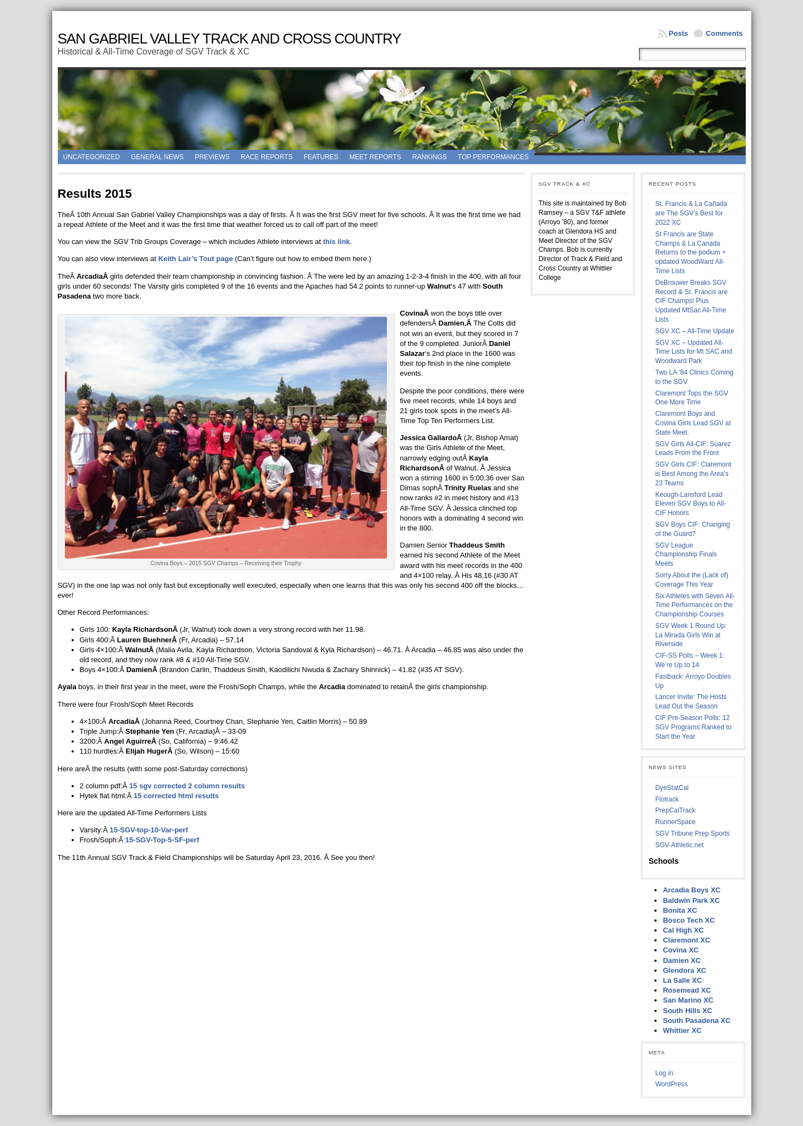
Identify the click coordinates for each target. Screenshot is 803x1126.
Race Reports (266, 157)
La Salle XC (682, 980)
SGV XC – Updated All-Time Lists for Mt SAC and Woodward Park (693, 352)
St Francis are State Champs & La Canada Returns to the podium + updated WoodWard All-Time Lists (690, 252)
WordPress (671, 1084)
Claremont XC (686, 940)
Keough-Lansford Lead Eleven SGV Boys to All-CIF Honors (690, 504)
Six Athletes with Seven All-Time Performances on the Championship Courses (695, 605)
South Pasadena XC (696, 1020)
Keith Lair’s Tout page (196, 259)
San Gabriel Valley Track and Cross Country (229, 38)
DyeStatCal (672, 788)
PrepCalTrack (675, 810)
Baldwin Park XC (691, 900)
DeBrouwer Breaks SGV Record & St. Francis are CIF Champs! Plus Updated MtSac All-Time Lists (691, 301)
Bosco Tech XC (688, 920)
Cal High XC (683, 930)
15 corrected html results (176, 796)
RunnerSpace (675, 822)
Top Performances (493, 157)
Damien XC (682, 960)
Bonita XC (680, 910)
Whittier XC (682, 1030)
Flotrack (667, 799)
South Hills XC (687, 1010)
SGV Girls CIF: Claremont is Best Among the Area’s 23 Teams (693, 474)
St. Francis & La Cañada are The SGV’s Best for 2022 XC (691, 213)
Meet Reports (375, 157)
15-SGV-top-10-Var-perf (149, 830)
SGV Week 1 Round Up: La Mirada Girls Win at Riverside (690, 635)
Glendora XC (684, 970)
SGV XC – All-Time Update (694, 331)
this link (336, 241)
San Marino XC (688, 1000)
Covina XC (680, 950)
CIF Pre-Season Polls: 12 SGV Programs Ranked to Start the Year (693, 727)
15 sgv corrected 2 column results (187, 786)
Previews (212, 157)
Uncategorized (91, 157)
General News (157, 157)
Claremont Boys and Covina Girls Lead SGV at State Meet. (692, 423)
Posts (678, 33)
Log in (664, 1073)
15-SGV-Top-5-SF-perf (162, 840)
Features (321, 157)
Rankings (429, 157)
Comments (724, 33)
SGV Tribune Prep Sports (692, 833)
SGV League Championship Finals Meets (686, 555)
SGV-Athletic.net (679, 845)
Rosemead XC (687, 990)
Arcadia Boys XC (691, 890)
